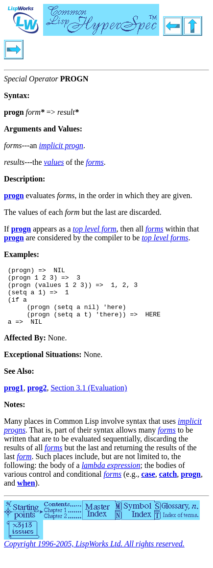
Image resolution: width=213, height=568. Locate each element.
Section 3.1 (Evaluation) (88, 399)
